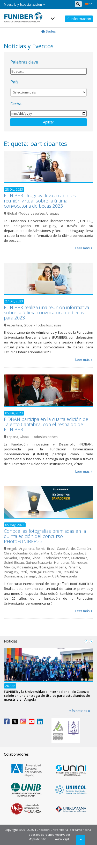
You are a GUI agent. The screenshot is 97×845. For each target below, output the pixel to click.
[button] (88, 4)
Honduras (61, 562)
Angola (12, 548)
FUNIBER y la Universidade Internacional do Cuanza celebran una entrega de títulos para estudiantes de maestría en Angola (47, 695)
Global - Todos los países (26, 213)
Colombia (20, 553)
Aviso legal (62, 839)
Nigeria (60, 567)
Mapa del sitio (37, 839)
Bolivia (41, 548)
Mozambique (27, 567)
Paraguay (11, 572)
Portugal (35, 572)
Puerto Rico (52, 572)
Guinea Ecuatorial (39, 562)
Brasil (51, 548)
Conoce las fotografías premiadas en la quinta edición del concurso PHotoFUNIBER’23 (45, 536)
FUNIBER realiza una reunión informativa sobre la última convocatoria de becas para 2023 (46, 312)
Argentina (14, 325)
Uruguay (52, 213)
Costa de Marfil (40, 553)
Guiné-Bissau (14, 562)
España (12, 437)
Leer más (82, 248)
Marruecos (79, 562)
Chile (8, 553)
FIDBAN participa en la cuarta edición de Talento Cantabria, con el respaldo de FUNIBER (46, 424)
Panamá (74, 567)
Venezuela (68, 576)
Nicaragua (46, 567)
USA (55, 576)
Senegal (30, 576)
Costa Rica (61, 553)
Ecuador (77, 553)
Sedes (48, 31)
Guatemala (79, 558)
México (9, 567)
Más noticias (79, 711)
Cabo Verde (66, 548)
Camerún (84, 548)
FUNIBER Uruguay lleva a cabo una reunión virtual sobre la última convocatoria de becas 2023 (41, 200)
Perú (23, 572)
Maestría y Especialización (24, 4)
